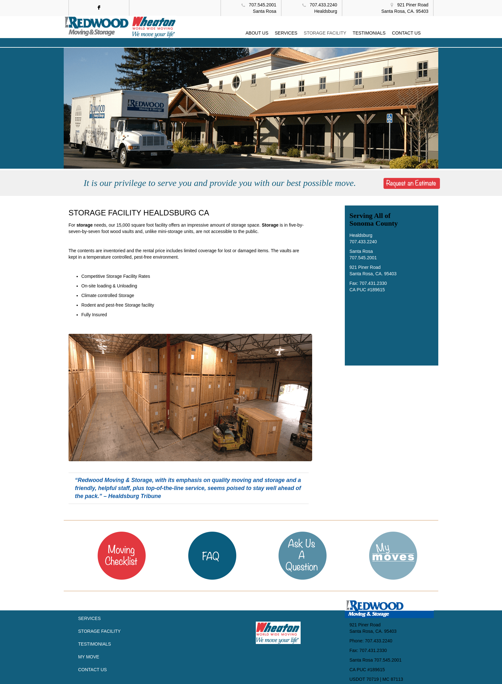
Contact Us (92, 669)
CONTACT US (406, 33)
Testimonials (94, 644)
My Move (88, 656)
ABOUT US (257, 33)
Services (89, 618)
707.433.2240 (323, 4)
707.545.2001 (262, 4)
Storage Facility (99, 631)
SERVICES (286, 33)
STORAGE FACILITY (325, 33)
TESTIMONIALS (369, 33)
